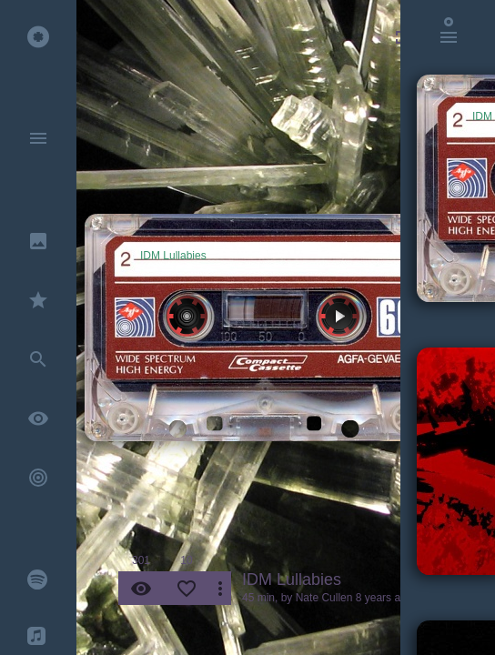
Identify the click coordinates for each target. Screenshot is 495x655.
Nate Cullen (324, 597)
